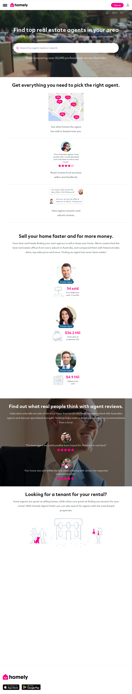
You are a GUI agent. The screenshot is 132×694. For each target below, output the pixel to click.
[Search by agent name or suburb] (69, 48)
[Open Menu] (5, 5)
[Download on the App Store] (12, 687)
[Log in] (128, 5)
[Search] (16, 48)
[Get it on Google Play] (31, 687)
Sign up (117, 5)
